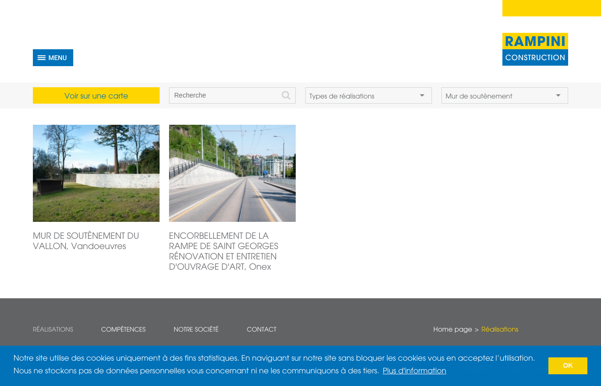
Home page (452, 330)
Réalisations (53, 330)
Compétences (123, 330)
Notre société (196, 330)
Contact (262, 330)
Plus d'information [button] (414, 371)
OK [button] (568, 366)
